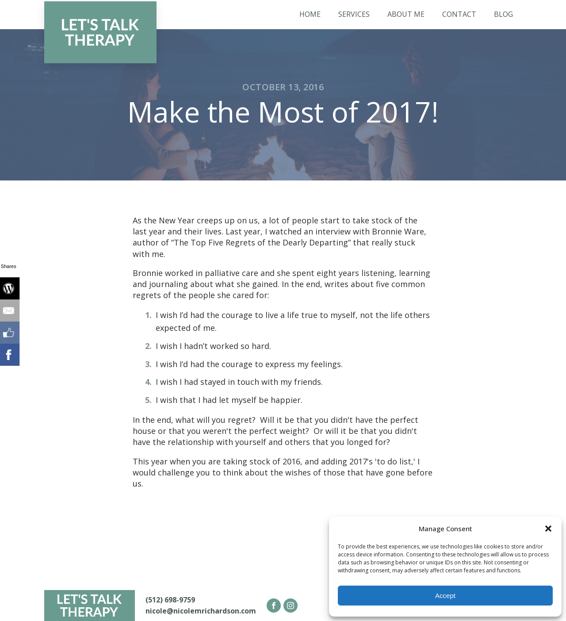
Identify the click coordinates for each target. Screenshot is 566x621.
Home (310, 14)
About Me (405, 14)
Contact (459, 14)
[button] (548, 528)
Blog (503, 14)
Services (354, 14)
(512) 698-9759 (170, 600)
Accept (445, 595)
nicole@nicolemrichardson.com (200, 611)
